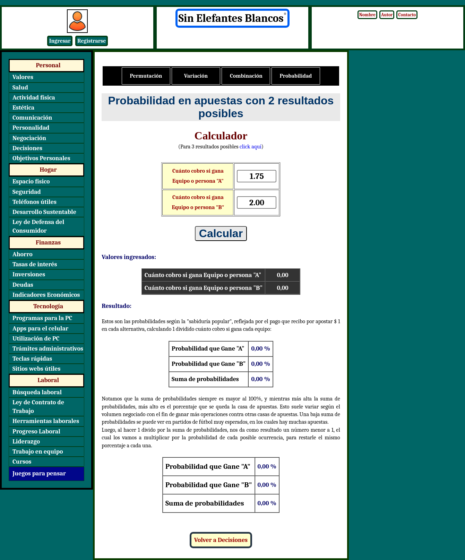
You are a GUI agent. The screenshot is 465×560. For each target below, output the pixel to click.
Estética (23, 107)
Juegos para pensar (39, 473)
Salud (20, 87)
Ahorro (22, 254)
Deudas (22, 284)
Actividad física (33, 97)
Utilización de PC (36, 338)
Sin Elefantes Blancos (233, 18)
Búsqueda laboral (37, 392)
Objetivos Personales (41, 158)
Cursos (21, 461)
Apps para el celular (40, 328)
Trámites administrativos (47, 348)
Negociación (29, 138)
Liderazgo (26, 441)
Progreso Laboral (36, 431)
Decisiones (27, 148)
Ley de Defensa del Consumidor (38, 226)
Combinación (246, 76)
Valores (22, 77)
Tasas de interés (34, 264)
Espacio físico (31, 181)
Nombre (367, 14)
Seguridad (26, 192)
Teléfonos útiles (34, 202)
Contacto (407, 14)
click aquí (250, 147)
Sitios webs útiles (36, 368)
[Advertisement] (407, 172)
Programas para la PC (42, 318)
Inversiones (28, 274)
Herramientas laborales (45, 421)
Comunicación (32, 117)
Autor (387, 14)
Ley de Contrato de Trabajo (38, 407)
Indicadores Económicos (46, 295)
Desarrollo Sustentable (44, 212)
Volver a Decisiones (221, 540)
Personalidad (31, 127)
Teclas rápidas (32, 358)
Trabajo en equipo (37, 451)
